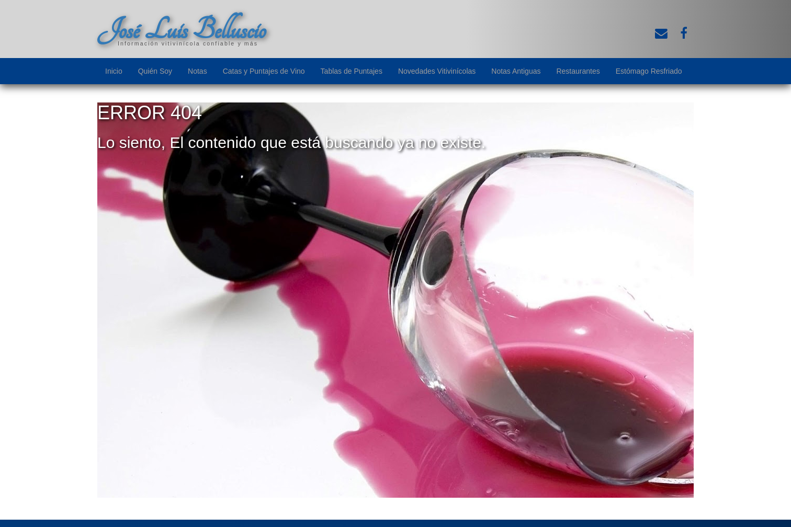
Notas (197, 71)
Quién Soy (155, 71)
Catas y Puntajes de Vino (264, 71)
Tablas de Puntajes (351, 71)
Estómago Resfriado (649, 71)
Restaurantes (578, 71)
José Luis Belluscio (181, 30)
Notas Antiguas (515, 71)
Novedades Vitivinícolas (437, 71)
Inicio (113, 71)
